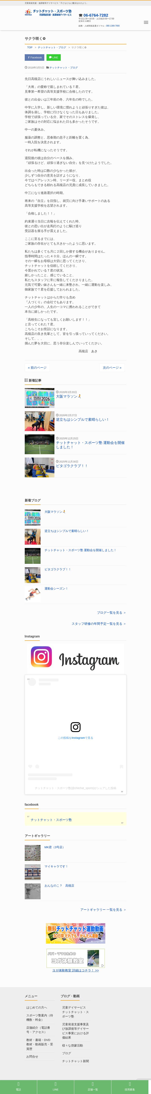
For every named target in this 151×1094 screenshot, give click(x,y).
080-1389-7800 (113, 26)
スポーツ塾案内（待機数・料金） (39, 1018)
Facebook (34, 57)
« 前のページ (37, 367)
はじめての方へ (36, 1007)
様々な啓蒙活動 (72, 1045)
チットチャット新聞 (75, 1061)
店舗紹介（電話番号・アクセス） (38, 1030)
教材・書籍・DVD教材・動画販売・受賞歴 (39, 1044)
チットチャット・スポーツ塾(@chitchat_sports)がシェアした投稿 (75, 788)
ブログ (66, 1053)
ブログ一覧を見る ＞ (111, 612)
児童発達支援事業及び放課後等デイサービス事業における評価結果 (75, 1031)
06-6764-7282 (96, 15)
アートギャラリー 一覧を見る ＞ (103, 909)
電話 (18, 1086)
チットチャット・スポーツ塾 (51, 819)
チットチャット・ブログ (63, 67)
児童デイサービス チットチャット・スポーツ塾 (75, 1012)
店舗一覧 (93, 1086)
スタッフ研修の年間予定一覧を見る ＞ (99, 623)
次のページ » (112, 367)
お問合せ (32, 1056)
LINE (53, 57)
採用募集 (130, 1086)
